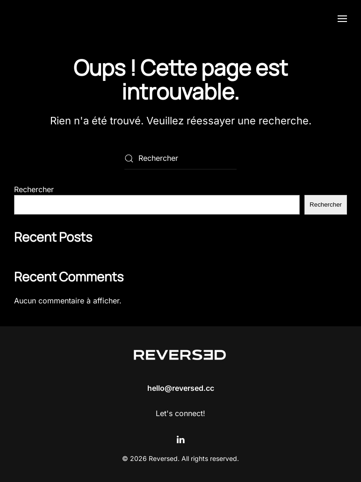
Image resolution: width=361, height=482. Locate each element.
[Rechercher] (180, 158)
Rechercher (34, 189)
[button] (342, 18)
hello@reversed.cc (180, 388)
